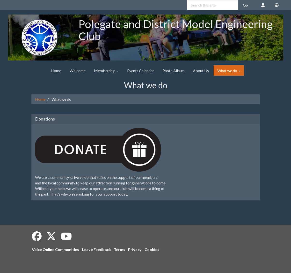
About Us (201, 70)
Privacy (135, 249)
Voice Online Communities (55, 249)
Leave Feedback (96, 249)
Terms (119, 249)
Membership (106, 70)
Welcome (78, 70)
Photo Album (173, 70)
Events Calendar (140, 70)
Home (56, 70)
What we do (228, 70)
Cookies (152, 249)
